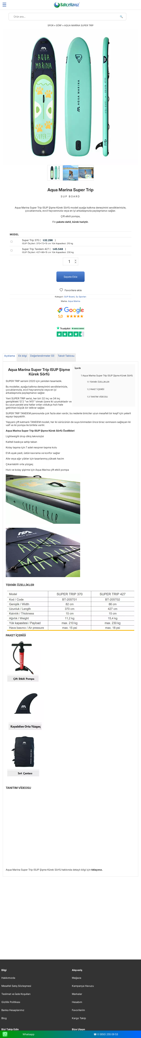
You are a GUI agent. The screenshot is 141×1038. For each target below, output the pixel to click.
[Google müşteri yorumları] (70, 312)
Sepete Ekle (70, 276)
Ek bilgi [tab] (22, 355)
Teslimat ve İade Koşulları (16, 993)
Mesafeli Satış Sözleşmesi (16, 985)
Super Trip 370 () (47, 242)
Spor (50, 25)
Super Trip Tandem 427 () (48, 250)
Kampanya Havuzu (83, 985)
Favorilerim (78, 1010)
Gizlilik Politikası (10, 1002)
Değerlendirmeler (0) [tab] (42, 355)
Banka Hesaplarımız (12, 1010)
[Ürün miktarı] (70, 261)
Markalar (77, 993)
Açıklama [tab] (9, 355)
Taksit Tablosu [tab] (66, 355)
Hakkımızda (8, 977)
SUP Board (69, 296)
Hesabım (77, 1002)
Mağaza (76, 977)
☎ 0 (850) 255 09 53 (106, 1034)
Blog (4, 1018)
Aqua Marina (74, 301)
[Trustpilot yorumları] (70, 331)
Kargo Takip (79, 1018)
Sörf (59, 25)
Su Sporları (81, 296)
